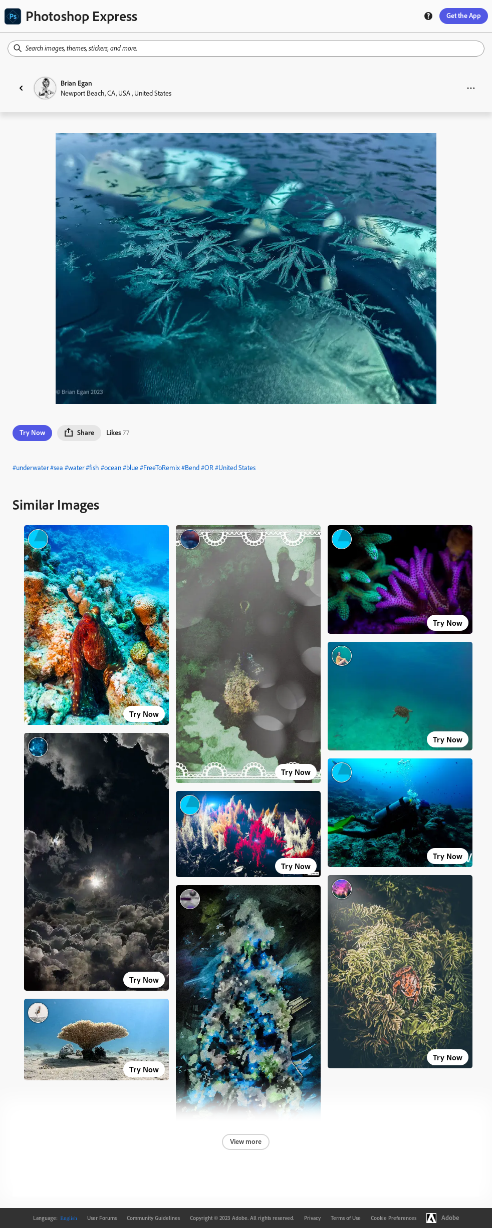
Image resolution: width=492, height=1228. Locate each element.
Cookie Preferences (393, 1217)
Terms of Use (346, 1217)
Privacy (312, 1217)
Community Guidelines (153, 1217)
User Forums (102, 1217)
